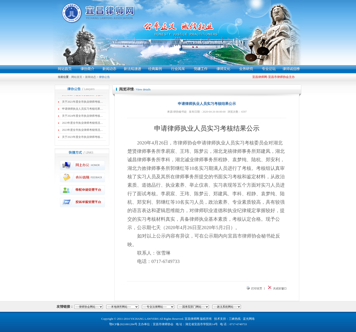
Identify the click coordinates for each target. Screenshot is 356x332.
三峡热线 (235, 318)
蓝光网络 (249, 318)
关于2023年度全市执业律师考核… (82, 137)
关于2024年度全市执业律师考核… (82, 116)
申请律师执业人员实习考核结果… (82, 109)
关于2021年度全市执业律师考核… (82, 102)
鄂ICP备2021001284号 (123, 324)
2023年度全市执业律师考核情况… (82, 123)
